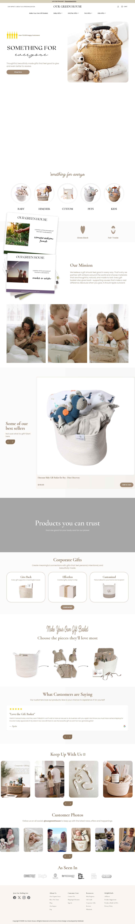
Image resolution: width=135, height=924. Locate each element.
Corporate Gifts (91, 903)
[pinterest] (28, 897)
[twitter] (19, 897)
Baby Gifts (58, 14)
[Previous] (8, 442)
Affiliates (107, 896)
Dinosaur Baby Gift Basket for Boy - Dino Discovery (59, 477)
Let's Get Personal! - (64, 2)
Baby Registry (90, 896)
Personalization (29, 7)
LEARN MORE (67, 607)
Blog (51, 903)
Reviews (88, 906)
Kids (114, 209)
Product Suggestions (110, 899)
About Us (19, 7)
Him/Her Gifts (73, 14)
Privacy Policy (108, 906)
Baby (21, 209)
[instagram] (24, 897)
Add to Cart (126, 485)
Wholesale (89, 909)
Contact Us (71, 896)
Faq (51, 909)
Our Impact (11, 7)
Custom (67, 209)
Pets (91, 209)
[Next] (12, 442)
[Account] (118, 7)
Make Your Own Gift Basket (38, 14)
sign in (70, 903)
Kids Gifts (102, 14)
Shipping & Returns (74, 899)
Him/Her (44, 209)
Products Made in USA (111, 903)
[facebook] (14, 897)
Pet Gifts (88, 14)
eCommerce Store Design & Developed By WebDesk (66, 921)
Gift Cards (89, 899)
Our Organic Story (55, 896)
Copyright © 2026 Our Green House (24, 921)
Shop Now (18, 72)
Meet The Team (54, 899)
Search (114, 7)
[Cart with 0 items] (125, 7)
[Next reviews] (70, 737)
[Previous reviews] (65, 737)
